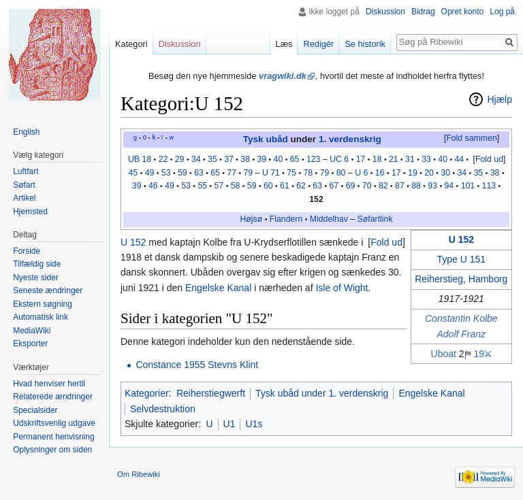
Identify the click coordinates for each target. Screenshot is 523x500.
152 (316, 199)
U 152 (461, 239)
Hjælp (499, 99)
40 (278, 159)
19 (412, 173)
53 (166, 173)
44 (459, 159)
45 (133, 173)
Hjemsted (30, 211)
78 (308, 173)
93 (432, 185)
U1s (253, 423)
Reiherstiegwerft (210, 393)
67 (334, 185)
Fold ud (489, 159)
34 (196, 159)
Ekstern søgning (42, 304)
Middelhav (329, 219)
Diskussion (385, 11)
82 (383, 185)
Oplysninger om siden (52, 449)
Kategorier (147, 393)
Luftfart (25, 171)
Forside (26, 251)
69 (350, 185)
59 (182, 173)
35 (212, 159)
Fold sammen (471, 138)
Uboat (443, 353)
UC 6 (339, 159)
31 (410, 159)
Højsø (251, 219)
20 (429, 173)
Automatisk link (40, 317)
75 (291, 173)
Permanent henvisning (53, 436)
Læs (284, 44)
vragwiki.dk (282, 76)
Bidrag (423, 11)
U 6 (361, 173)
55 (202, 185)
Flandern (286, 219)
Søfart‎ (369, 219)
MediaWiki (31, 330)
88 (416, 185)
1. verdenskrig (350, 139)
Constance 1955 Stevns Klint (197, 364)
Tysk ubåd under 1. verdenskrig (321, 393)
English (26, 132)
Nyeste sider (36, 277)
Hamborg (488, 278)
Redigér (318, 44)
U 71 (271, 173)
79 (248, 173)
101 (468, 185)
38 (245, 159)
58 (235, 185)
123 (313, 159)
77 (231, 173)
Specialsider (35, 410)
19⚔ (482, 353)
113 (489, 185)
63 (199, 173)
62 (301, 185)
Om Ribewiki (138, 474)
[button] (471, 139)
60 (268, 185)
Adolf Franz (461, 334)
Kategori (131, 44)
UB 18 (139, 159)
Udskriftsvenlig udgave (54, 423)
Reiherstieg (439, 278)
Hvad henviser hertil (49, 383)
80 (341, 173)
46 (153, 185)
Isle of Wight (341, 287)
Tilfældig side (37, 264)
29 (180, 159)
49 (150, 173)
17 (361, 159)
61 (284, 185)
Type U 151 (461, 259)
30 (445, 173)
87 (400, 185)
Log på (502, 11)
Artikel (24, 198)
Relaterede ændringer (53, 396)
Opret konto (462, 11)
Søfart (24, 185)
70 (367, 185)
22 (163, 159)
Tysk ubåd (265, 139)
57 (219, 185)
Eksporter (30, 343)
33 (426, 159)
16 (380, 173)
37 (229, 159)
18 (377, 159)
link (386, 219)
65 (295, 159)
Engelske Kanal (218, 287)
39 (261, 159)
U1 (229, 423)
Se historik (365, 44)
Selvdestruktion (162, 408)
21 (393, 159)
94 (449, 185)
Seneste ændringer (47, 290)
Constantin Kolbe (461, 318)
